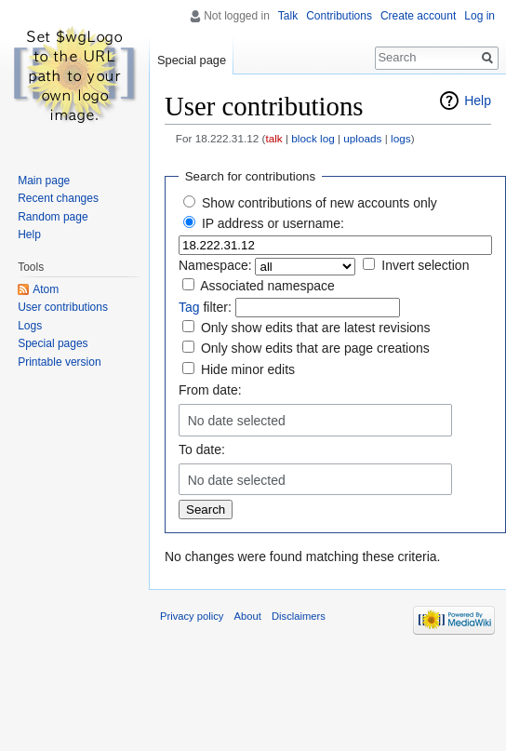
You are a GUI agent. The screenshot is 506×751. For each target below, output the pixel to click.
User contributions (63, 307)
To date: (202, 449)
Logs (30, 325)
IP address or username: (273, 223)
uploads (362, 138)
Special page (191, 60)
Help (477, 100)
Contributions (339, 15)
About (247, 616)
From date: (210, 389)
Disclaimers (299, 616)
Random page (52, 216)
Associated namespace (267, 285)
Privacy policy (191, 616)
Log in (479, 15)
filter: (205, 307)
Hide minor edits (248, 369)
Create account (418, 15)
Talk (288, 15)
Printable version (59, 362)
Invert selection (425, 265)
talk (273, 138)
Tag (189, 307)
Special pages (52, 343)
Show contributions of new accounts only (319, 202)
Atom (46, 289)
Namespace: (215, 265)
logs (401, 138)
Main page (44, 180)
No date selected (237, 420)
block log (312, 138)
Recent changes (58, 198)
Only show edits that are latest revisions (316, 327)
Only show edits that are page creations (315, 348)
